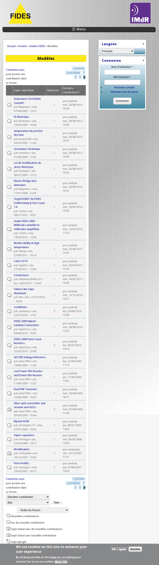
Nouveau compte (124, 87)
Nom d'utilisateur (122, 66)
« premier (78, 68)
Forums (22, 46)
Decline (135, 550)
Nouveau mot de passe (124, 91)
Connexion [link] (111, 61)
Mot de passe (122, 77)
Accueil (11, 46)
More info (61, 563)
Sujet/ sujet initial (24, 90)
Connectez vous (15, 69)
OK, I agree (119, 550)
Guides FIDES (37, 46)
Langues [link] (109, 44)
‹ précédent (73, 72)
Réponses (53, 90)
